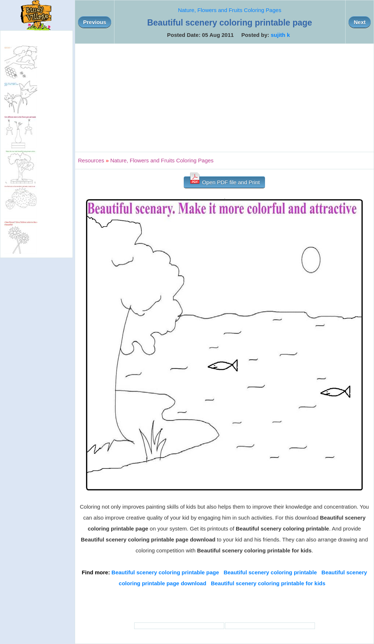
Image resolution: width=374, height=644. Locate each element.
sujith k (280, 35)
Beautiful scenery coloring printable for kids (268, 583)
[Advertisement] (224, 98)
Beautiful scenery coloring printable (270, 572)
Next (360, 22)
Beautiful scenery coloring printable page (165, 572)
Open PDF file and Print (224, 180)
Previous (94, 22)
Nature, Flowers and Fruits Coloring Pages (229, 10)
